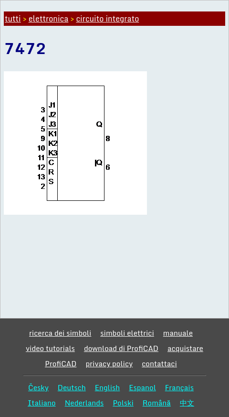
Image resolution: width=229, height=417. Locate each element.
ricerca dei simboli (60, 333)
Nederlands (84, 402)
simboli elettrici (127, 333)
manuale (178, 333)
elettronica (49, 18)
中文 (187, 402)
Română (157, 402)
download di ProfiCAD (121, 348)
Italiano (42, 402)
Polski (123, 402)
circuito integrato (107, 18)
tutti (13, 18)
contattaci (159, 363)
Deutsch (72, 387)
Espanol (142, 387)
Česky (38, 387)
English (107, 387)
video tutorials (50, 348)
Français (179, 387)
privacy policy (109, 363)
